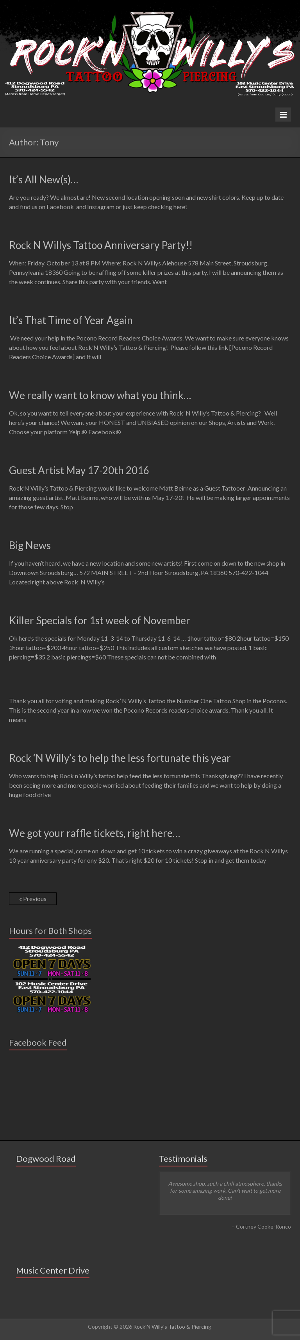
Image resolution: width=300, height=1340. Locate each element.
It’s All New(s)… (43, 179)
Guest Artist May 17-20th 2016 (79, 470)
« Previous (32, 898)
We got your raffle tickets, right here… (94, 833)
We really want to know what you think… (100, 395)
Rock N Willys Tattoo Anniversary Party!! (101, 245)
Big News (30, 545)
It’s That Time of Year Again (71, 320)
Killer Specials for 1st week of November (99, 620)
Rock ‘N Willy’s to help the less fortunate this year (120, 758)
